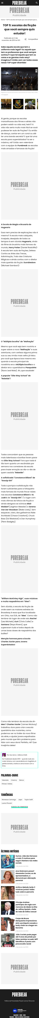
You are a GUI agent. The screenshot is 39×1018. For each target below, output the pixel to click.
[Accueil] (19, 3)
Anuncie (32, 1001)
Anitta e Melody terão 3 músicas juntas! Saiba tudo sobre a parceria (25, 889)
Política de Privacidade (12, 1001)
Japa (20, 800)
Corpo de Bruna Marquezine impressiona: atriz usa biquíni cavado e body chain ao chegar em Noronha (26, 923)
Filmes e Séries (7, 784)
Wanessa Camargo (9, 800)
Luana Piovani (7, 803)
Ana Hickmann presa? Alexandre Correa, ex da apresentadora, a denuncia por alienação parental (26, 876)
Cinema (14, 780)
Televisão (5, 780)
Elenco (21, 780)
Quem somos (24, 1001)
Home (3, 20)
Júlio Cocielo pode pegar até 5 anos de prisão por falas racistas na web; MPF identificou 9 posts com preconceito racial (27, 939)
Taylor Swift (29, 800)
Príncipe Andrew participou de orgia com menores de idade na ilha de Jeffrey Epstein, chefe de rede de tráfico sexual (26, 907)
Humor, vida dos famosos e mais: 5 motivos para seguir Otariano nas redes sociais (26, 859)
